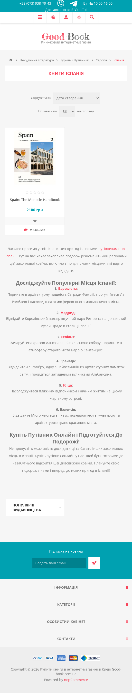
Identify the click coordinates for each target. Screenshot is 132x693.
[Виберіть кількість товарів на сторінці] (67, 111)
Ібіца (67, 385)
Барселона (67, 288)
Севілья (67, 337)
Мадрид (67, 312)
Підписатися (94, 563)
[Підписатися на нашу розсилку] (59, 563)
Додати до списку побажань (34, 221)
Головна (10, 60)
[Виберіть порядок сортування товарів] (76, 98)
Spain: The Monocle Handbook (35, 199)
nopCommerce (76, 679)
